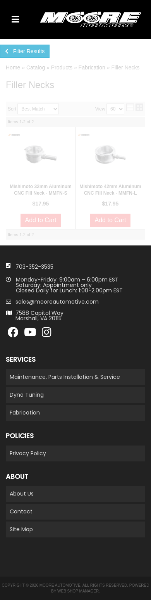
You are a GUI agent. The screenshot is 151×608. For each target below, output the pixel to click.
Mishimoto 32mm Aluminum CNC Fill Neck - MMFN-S (41, 190)
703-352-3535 (34, 267)
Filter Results (25, 51)
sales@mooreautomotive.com (57, 301)
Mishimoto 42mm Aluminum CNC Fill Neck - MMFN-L (110, 190)
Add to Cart (41, 220)
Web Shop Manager (78, 591)
